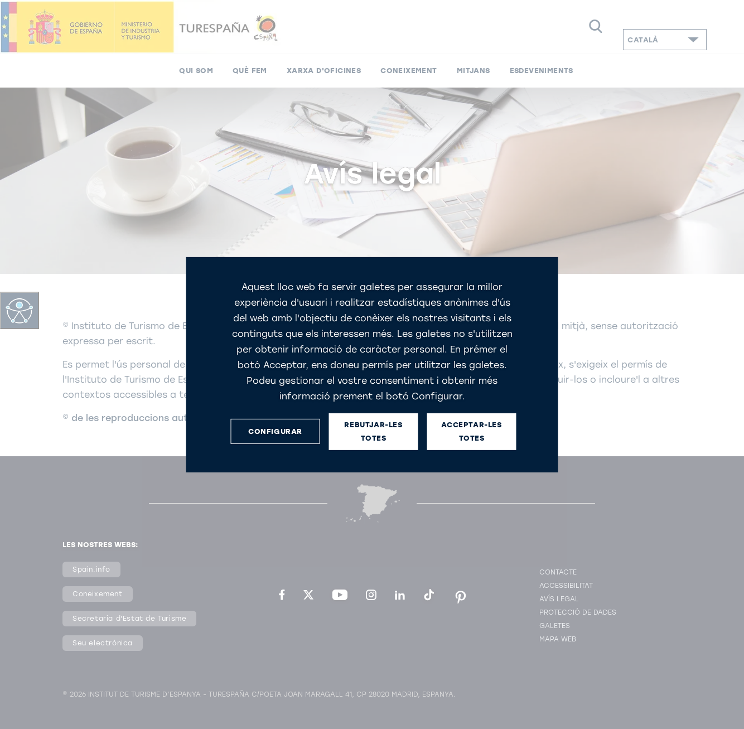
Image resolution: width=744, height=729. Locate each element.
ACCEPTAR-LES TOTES (471, 431)
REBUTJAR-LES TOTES (373, 431)
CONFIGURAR (275, 431)
